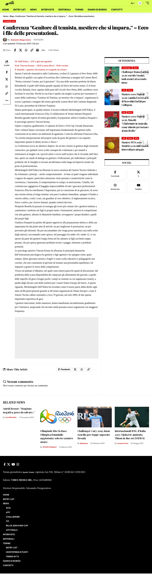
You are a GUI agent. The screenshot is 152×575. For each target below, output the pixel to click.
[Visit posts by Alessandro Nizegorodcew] (5, 40)
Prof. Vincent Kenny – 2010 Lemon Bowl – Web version (43, 66)
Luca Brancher (11, 419)
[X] (138, 175)
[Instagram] (115, 188)
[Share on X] (22, 50)
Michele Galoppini (50, 448)
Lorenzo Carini (123, 445)
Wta (136, 139)
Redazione (84, 445)
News (136, 69)
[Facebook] (115, 175)
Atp (124, 91)
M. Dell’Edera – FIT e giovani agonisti (34, 62)
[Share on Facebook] (15, 50)
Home (5, 16)
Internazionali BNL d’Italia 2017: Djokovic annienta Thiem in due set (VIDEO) (130, 436)
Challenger (127, 69)
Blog (12, 16)
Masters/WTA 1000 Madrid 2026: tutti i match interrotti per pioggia (135, 147)
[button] (127, 3)
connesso (19, 387)
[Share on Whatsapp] (28, 50)
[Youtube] (138, 188)
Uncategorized (9, 21)
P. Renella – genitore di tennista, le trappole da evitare (42, 70)
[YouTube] (13, 465)
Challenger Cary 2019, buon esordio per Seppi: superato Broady (93, 436)
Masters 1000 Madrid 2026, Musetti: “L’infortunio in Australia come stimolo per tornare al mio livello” (135, 124)
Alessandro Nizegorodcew (23, 39)
